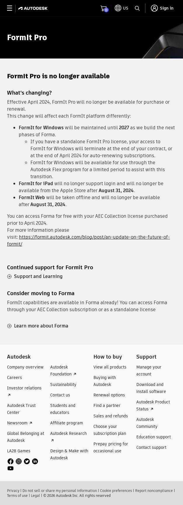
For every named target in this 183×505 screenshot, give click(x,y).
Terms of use (17, 495)
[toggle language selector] (121, 8)
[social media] (27, 465)
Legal (35, 495)
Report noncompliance (154, 490)
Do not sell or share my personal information (59, 490)
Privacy (13, 490)
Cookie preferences (116, 490)
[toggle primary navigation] (12, 8)
